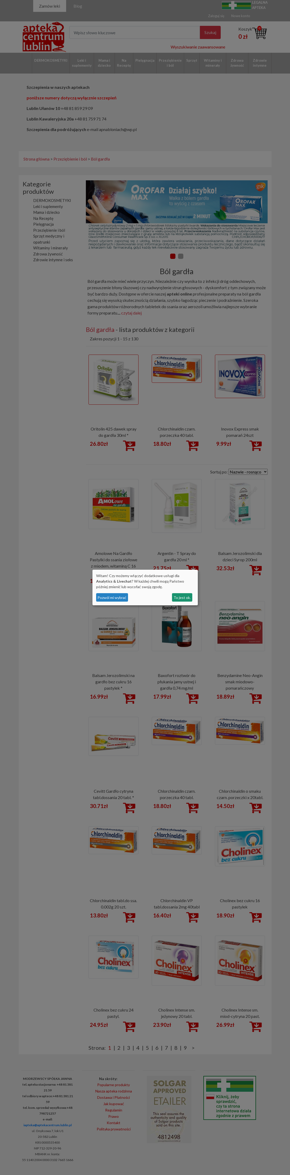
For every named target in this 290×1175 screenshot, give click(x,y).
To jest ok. (182, 597)
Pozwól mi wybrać (111, 597)
